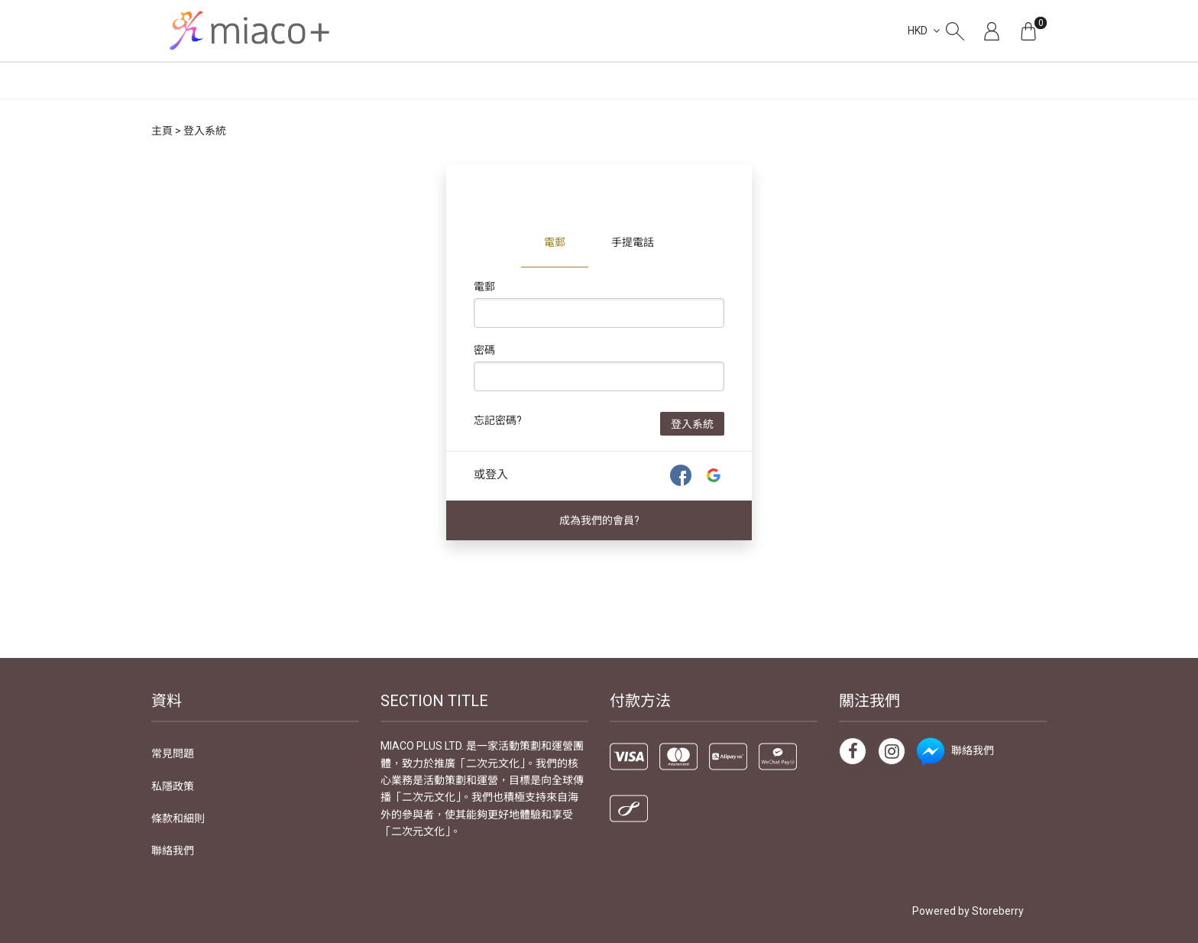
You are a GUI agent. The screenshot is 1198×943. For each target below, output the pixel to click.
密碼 (484, 350)
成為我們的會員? (599, 520)
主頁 (162, 131)
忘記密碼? (498, 420)
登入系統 (692, 424)
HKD (918, 30)
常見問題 (172, 753)
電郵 (554, 242)
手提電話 (632, 242)
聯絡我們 (172, 850)
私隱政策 (172, 786)
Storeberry (998, 911)
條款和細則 (178, 818)
